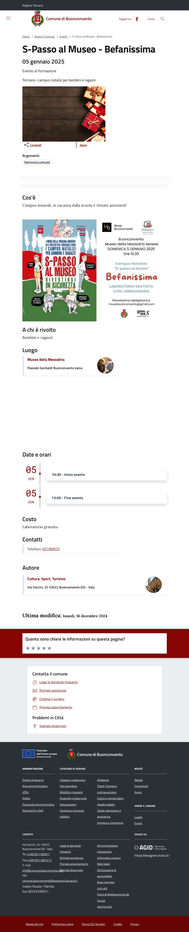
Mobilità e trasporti (71, 792)
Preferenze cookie (62, 924)
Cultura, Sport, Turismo (46, 579)
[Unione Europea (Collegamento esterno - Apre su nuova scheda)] (40, 754)
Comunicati (141, 786)
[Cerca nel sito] (162, 18)
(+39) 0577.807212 (39, 860)
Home (26, 36)
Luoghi (138, 817)
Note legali (103, 864)
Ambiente (103, 780)
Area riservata (105, 882)
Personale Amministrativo (38, 804)
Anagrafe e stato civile (73, 798)
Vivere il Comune (44, 36)
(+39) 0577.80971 (38, 854)
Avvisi (138, 792)
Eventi (63, 36)
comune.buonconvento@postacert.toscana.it (49, 880)
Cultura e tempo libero (110, 798)
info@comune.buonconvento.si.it (42, 870)
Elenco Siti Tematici (93, 924)
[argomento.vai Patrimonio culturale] (37, 162)
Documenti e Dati (32, 810)
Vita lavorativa (68, 786)
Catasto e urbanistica (72, 780)
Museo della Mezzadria (46, 359)
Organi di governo (33, 780)
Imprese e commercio (110, 823)
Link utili (102, 888)
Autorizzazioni (68, 804)
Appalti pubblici (106, 804)
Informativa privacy (109, 858)
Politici (26, 798)
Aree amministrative (35, 786)
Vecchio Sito (104, 906)
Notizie (138, 780)
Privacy (134, 924)
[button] (32, 5)
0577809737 (51, 549)
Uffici (25, 792)
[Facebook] (135, 18)
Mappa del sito (34, 924)
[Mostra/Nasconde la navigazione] (8, 18)
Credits (117, 924)
